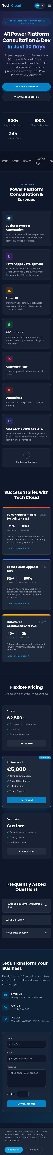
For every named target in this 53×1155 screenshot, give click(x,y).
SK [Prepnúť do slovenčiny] (42, 5)
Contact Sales (26, 851)
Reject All (34, 1149)
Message (11, 1067)
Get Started (26, 743)
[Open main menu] (49, 6)
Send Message (26, 1103)
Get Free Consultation (26, 86)
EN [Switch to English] (37, 5)
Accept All (14, 1149)
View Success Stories (26, 97)
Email (9, 1052)
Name (10, 1038)
